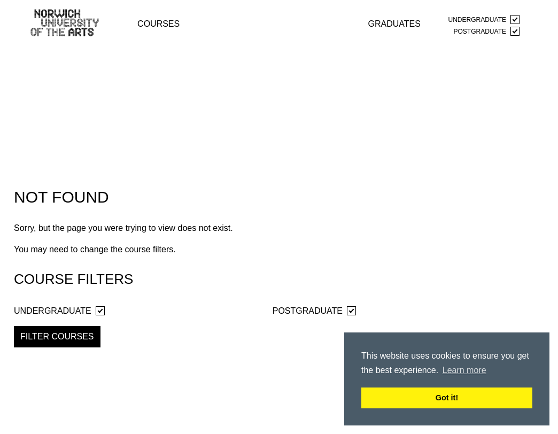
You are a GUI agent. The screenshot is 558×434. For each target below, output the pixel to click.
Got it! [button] (447, 397)
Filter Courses (57, 336)
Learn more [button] (464, 370)
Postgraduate (487, 31)
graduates (394, 23)
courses (158, 23)
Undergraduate (484, 19)
